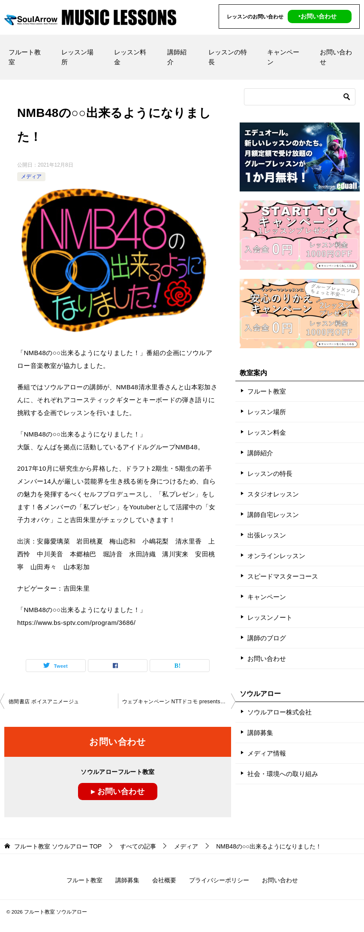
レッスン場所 (77, 57)
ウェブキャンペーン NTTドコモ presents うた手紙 (179, 702)
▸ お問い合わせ (117, 791)
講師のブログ (266, 638)
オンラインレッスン (276, 555)
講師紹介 (177, 57)
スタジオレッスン (273, 494)
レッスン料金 (130, 57)
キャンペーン (283, 57)
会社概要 (164, 880)
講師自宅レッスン (273, 514)
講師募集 (260, 732)
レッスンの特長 (227, 57)
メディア (31, 176)
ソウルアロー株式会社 (279, 712)
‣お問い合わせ (317, 16)
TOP (58, 846)
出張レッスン (266, 535)
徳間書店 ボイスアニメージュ (44, 702)
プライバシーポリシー (219, 880)
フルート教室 (25, 57)
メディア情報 (266, 753)
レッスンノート (269, 617)
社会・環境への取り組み (282, 773)
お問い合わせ (336, 57)
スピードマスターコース (282, 576)
